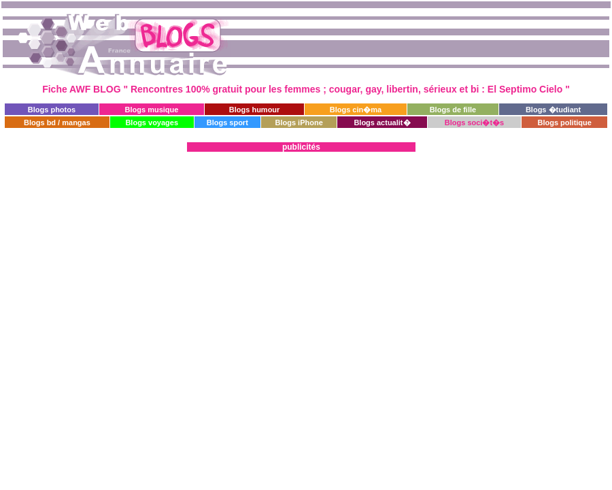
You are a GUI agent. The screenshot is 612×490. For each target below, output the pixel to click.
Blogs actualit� (382, 122)
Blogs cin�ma (355, 109)
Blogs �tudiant (553, 109)
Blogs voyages (151, 122)
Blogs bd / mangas (57, 122)
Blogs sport (227, 122)
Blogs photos (51, 109)
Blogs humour (254, 109)
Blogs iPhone (298, 122)
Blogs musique (152, 109)
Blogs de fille (453, 109)
